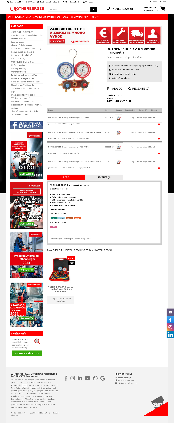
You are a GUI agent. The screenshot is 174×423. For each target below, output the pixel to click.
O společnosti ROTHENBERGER (46, 17)
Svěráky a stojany (18, 68)
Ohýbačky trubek (18, 72)
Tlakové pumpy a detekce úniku (24, 111)
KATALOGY (19, 17)
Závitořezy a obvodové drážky (24, 75)
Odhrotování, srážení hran (22, 62)
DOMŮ (10, 17)
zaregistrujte (137, 65)
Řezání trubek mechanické (22, 52)
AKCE (28, 17)
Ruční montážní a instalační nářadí (26, 82)
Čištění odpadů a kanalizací (23, 49)
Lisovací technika (18, 39)
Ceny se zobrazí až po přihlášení (124, 57)
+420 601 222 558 (119, 101)
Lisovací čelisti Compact (21, 45)
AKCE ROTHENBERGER (22, 32)
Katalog (115, 89)
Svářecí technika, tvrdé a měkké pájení (25, 90)
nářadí (24, 385)
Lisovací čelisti (17, 42)
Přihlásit (163, 2)
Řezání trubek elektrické (21, 55)
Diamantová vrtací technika (22, 101)
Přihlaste (116, 65)
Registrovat (154, 2)
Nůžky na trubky (18, 58)
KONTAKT (95, 17)
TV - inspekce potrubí (20, 98)
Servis (65, 17)
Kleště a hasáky (18, 65)
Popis (66, 177)
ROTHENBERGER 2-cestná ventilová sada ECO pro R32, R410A (60, 289)
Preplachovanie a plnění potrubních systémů (26, 106)
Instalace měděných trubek (22, 78)
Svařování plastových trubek (23, 95)
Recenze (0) (138, 89)
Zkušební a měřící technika (22, 85)
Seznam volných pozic (27, 353)
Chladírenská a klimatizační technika (26, 35)
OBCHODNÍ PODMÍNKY (79, 17)
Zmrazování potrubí (19, 115)
